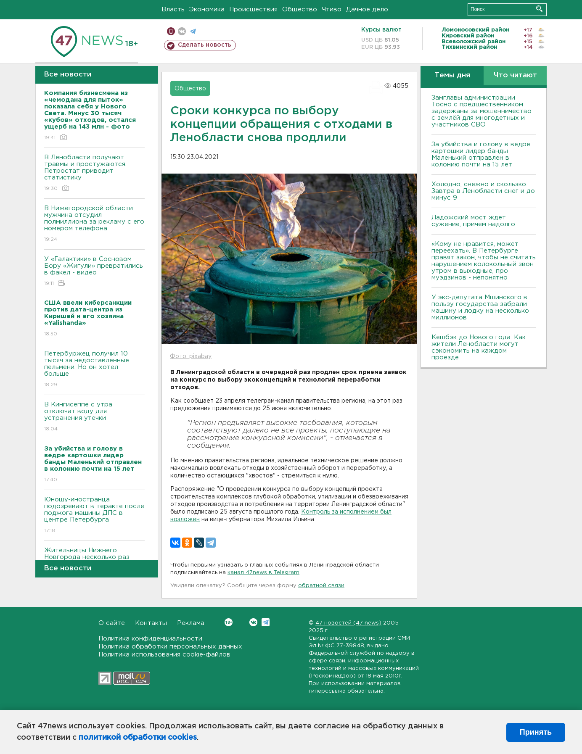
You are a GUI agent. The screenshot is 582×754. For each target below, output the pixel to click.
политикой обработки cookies (138, 737)
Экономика (207, 9)
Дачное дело (367, 9)
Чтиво (331, 9)
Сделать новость (204, 44)
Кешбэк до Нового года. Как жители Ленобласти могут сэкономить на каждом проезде (478, 347)
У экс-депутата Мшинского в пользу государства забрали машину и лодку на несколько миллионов (480, 307)
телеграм (193, 31)
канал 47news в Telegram (263, 572)
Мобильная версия (171, 31)
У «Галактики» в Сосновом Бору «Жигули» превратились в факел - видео (94, 271)
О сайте (111, 623)
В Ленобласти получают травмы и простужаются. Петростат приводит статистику (94, 173)
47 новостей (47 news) (348, 623)
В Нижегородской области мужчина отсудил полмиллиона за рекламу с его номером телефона (94, 224)
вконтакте (182, 31)
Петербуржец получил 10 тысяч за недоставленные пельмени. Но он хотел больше (94, 369)
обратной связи (321, 585)
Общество (299, 9)
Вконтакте (229, 622)
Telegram (266, 622)
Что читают (515, 75)
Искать (539, 8)
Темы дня (452, 75)
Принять (536, 732)
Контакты (151, 623)
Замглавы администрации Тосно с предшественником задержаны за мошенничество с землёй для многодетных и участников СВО (481, 111)
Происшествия (253, 9)
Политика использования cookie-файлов (164, 654)
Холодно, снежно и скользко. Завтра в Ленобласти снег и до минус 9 (483, 191)
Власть (173, 9)
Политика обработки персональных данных (170, 646)
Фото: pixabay (191, 356)
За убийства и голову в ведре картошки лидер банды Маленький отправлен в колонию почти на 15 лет (480, 154)
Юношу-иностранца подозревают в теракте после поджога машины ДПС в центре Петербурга (94, 515)
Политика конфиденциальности (150, 638)
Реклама (190, 623)
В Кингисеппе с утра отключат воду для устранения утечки (94, 417)
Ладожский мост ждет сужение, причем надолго (473, 221)
